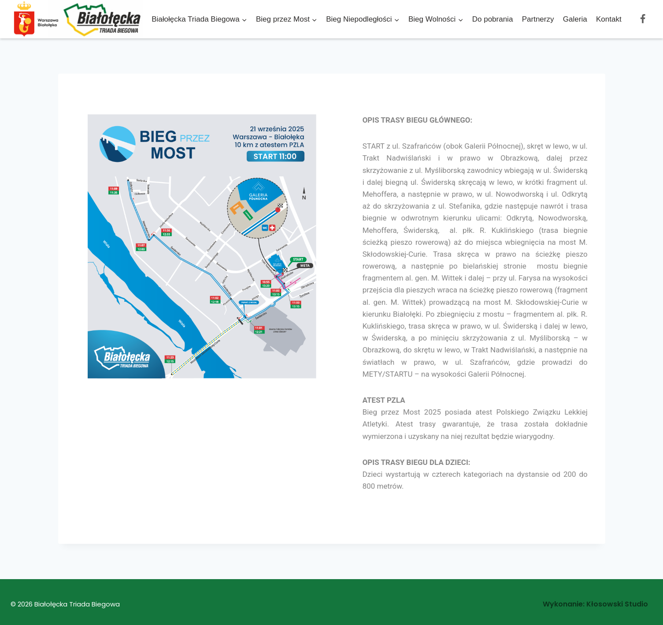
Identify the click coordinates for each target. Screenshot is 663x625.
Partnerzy (538, 19)
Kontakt (609, 19)
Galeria (575, 19)
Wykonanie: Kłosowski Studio (595, 604)
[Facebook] (642, 19)
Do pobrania (492, 19)
